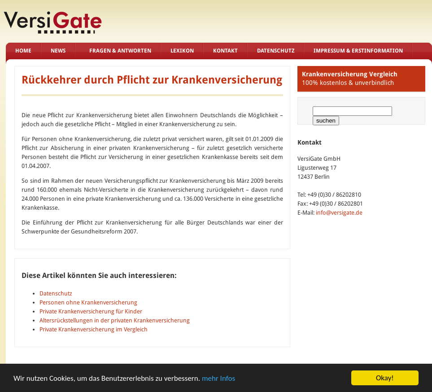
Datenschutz (275, 51)
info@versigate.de (339, 212)
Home (23, 51)
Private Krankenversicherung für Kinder (90, 311)
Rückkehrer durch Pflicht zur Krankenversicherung (152, 80)
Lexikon (182, 51)
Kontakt (225, 51)
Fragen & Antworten (120, 51)
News (58, 51)
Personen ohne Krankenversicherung (88, 302)
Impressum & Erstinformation (358, 51)
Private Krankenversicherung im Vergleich (93, 329)
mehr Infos (218, 378)
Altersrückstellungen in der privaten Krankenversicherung (114, 320)
